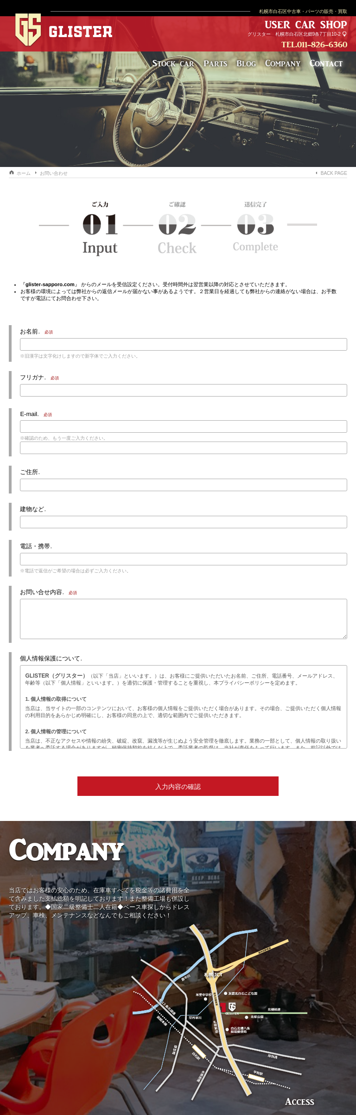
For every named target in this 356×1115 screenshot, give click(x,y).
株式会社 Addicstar (178, 1029)
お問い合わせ (54, 173)
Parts (215, 63)
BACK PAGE (334, 173)
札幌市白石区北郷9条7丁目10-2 (308, 34)
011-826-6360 (322, 44)
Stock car (173, 63)
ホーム (24, 173)
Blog (246, 63)
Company (282, 63)
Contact (326, 63)
